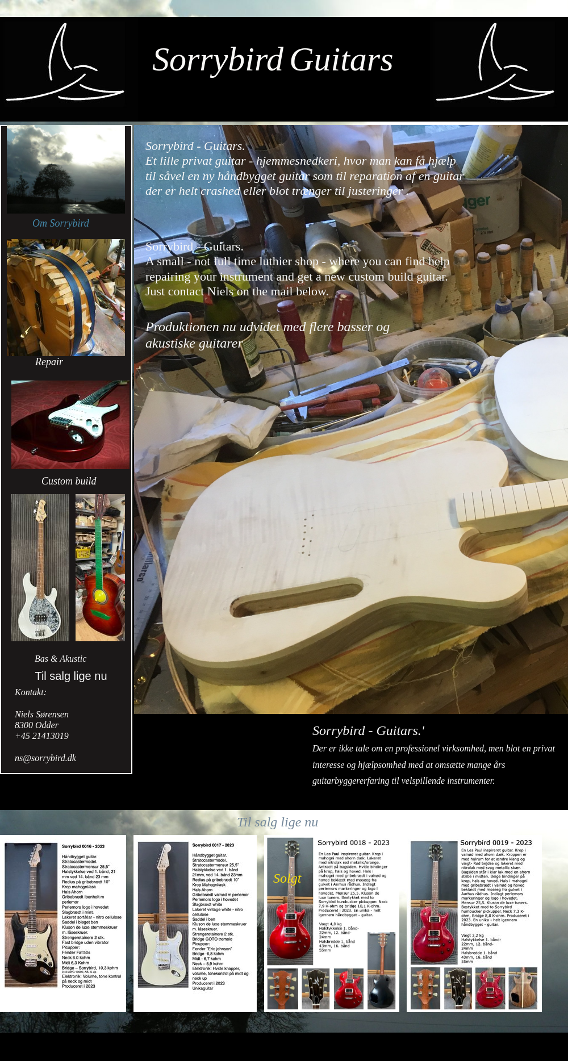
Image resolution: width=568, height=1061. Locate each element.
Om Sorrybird (60, 223)
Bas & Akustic (60, 658)
